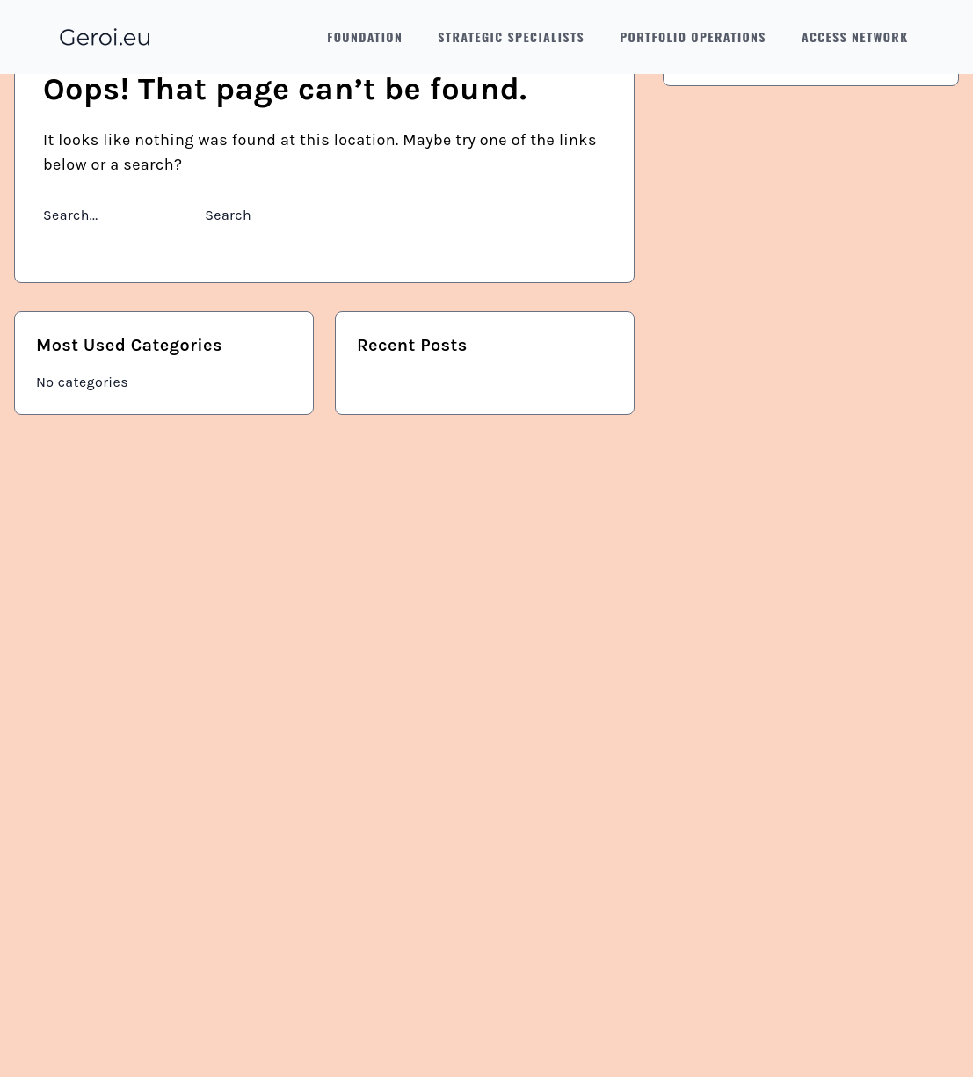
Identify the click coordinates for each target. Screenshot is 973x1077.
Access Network (855, 36)
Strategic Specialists (511, 36)
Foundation (365, 36)
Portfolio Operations (693, 36)
